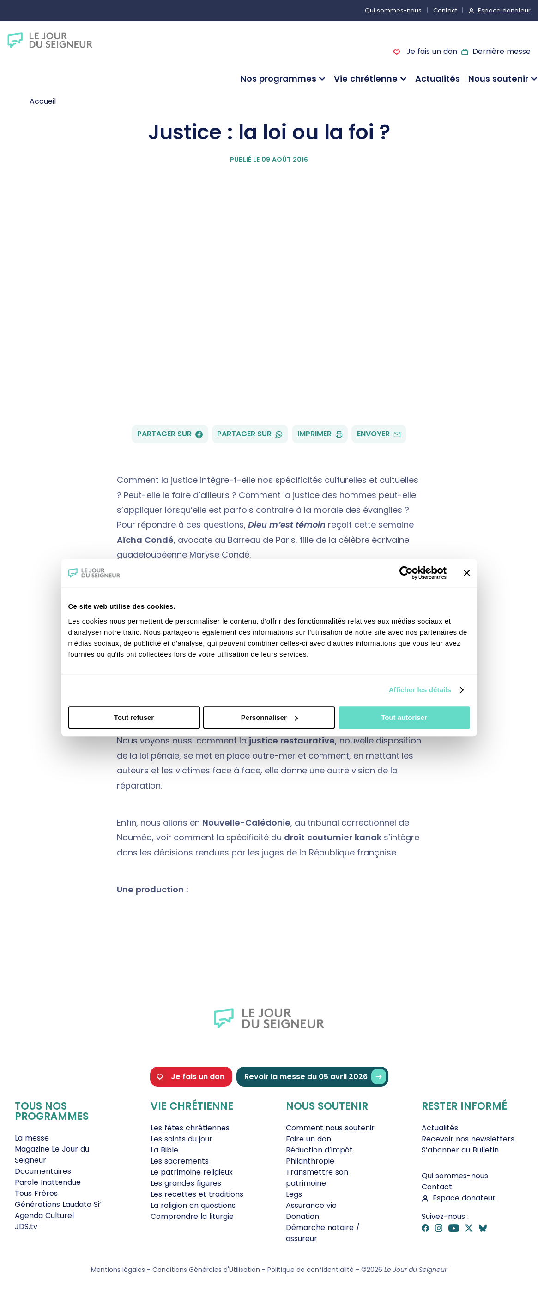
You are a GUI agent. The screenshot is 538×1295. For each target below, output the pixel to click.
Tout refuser (134, 717)
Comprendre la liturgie (192, 1216)
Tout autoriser (404, 717)
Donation (302, 1216)
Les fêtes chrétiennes (190, 1128)
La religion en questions (193, 1205)
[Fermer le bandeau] (467, 573)
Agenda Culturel (44, 1215)
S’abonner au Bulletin (460, 1150)
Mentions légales (118, 1269)
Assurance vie (311, 1205)
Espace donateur (504, 10)
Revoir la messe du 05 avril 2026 (315, 1076)
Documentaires (43, 1171)
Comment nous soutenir (330, 1128)
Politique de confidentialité (310, 1269)
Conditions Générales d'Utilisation (206, 1269)
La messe (32, 1138)
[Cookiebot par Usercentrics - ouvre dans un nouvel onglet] (406, 573)
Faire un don (308, 1139)
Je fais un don (430, 51)
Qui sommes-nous (393, 10)
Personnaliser (269, 717)
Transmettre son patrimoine (317, 1177)
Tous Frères (36, 1193)
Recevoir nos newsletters (468, 1139)
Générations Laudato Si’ (58, 1204)
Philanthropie (310, 1161)
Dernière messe (501, 51)
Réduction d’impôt (319, 1150)
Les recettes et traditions (197, 1194)
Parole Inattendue (48, 1182)
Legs (294, 1194)
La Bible (164, 1150)
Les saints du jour (181, 1139)
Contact (445, 10)
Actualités (437, 78)
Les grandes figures (186, 1183)
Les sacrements (180, 1161)
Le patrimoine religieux (192, 1172)
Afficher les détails (420, 690)
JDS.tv (26, 1226)
